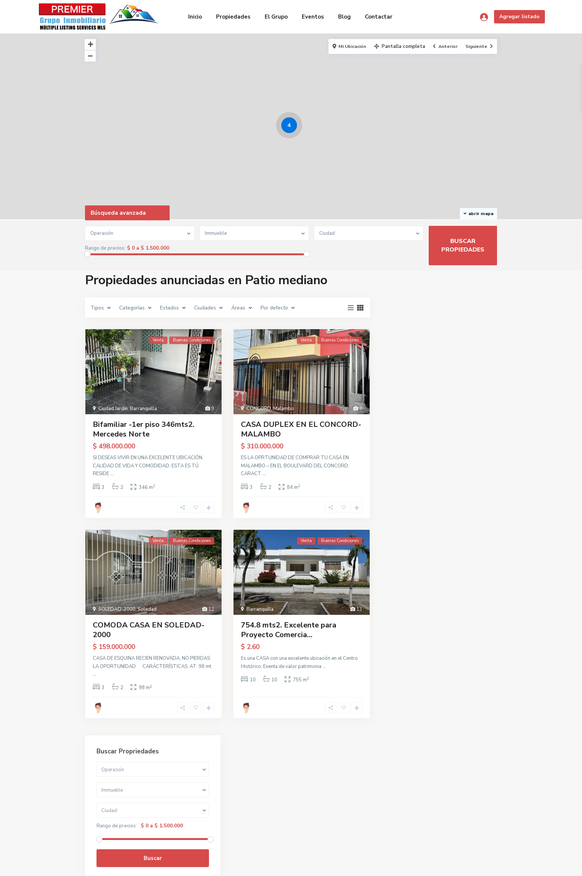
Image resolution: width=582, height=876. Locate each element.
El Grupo (276, 16)
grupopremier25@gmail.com (127, 825)
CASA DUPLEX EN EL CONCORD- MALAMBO (301, 429)
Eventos (313, 16)
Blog (344, 16)
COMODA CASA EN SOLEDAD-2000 (149, 630)
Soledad (147, 609)
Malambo (283, 408)
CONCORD (258, 408)
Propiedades (233, 16)
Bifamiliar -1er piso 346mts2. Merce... (459, 491)
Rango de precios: (105, 248)
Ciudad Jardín (113, 408)
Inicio (195, 16)
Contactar (378, 16)
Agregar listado (519, 16)
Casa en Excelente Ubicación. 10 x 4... (458, 460)
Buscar (439, 395)
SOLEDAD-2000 (116, 609)
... (112, 473)
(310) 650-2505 (113, 814)
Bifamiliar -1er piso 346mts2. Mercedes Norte (143, 429)
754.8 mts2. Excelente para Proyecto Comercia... (288, 630)
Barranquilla (143, 408)
